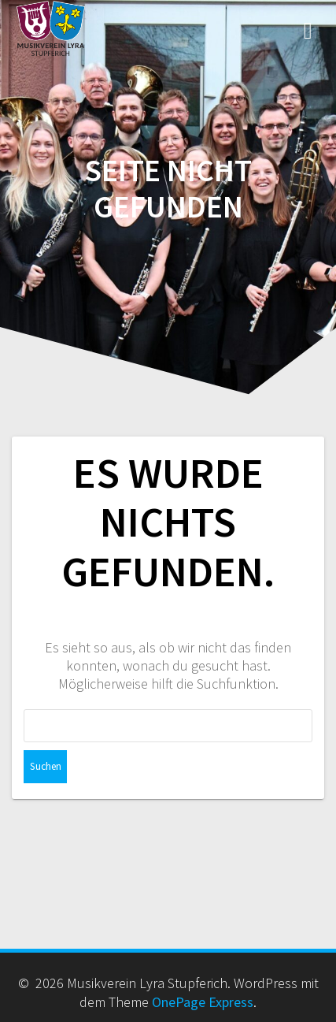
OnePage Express (202, 1002)
